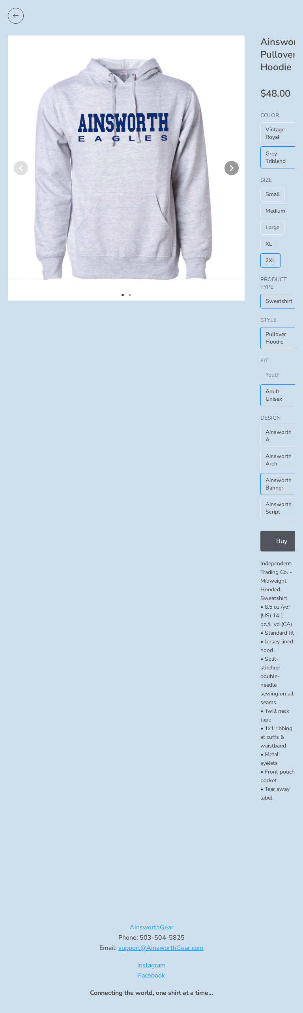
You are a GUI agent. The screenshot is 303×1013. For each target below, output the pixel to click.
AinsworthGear (152, 927)
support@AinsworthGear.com (161, 948)
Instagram (151, 965)
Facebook (151, 975)
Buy (281, 541)
